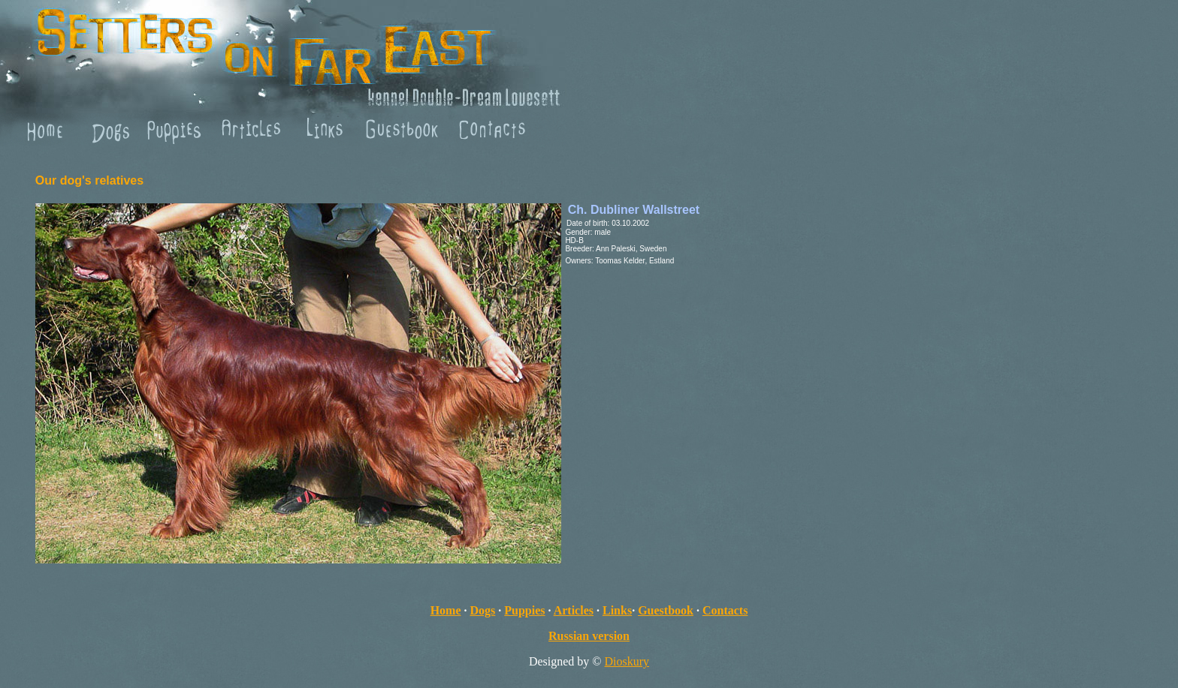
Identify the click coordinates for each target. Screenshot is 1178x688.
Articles (574, 610)
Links (617, 610)
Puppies (524, 610)
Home (445, 610)
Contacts (725, 610)
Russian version (589, 635)
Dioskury (627, 661)
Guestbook (665, 610)
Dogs (483, 610)
